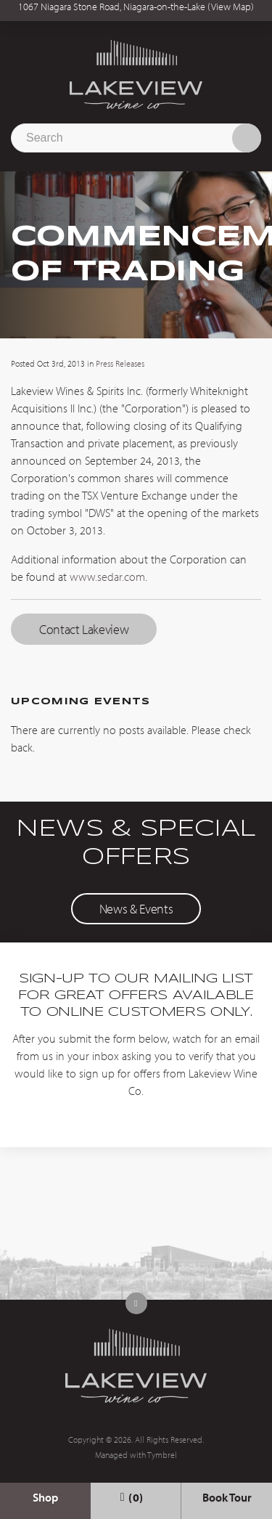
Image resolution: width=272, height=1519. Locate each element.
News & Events (136, 908)
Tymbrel (162, 1454)
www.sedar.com (107, 576)
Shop (45, 1497)
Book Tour (227, 1497)
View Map (231, 6)
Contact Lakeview (83, 629)
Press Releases (120, 363)
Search (246, 137)
